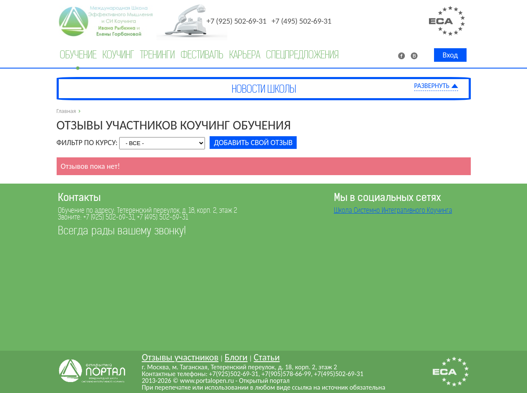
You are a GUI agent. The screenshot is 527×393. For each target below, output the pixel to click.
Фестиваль (201, 55)
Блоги (236, 357)
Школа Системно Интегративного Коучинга (393, 210)
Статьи (266, 357)
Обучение (78, 55)
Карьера (244, 55)
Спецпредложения (302, 55)
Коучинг (118, 55)
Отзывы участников (180, 357)
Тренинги (157, 55)
